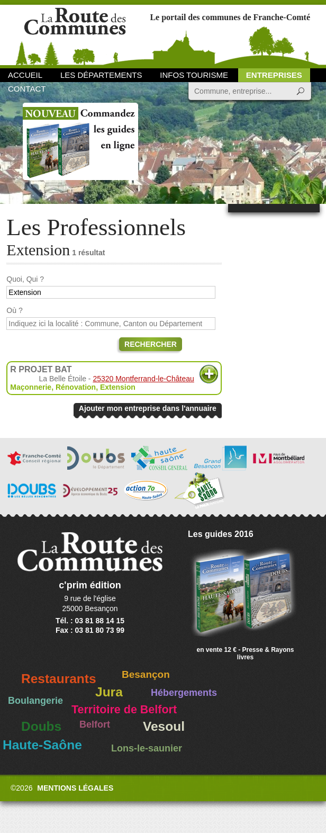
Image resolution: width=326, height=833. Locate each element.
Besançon (146, 674)
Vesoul (164, 726)
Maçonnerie (30, 387)
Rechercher (150, 344)
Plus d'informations (209, 374)
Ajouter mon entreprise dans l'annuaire (147, 408)
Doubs (41, 726)
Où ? (14, 310)
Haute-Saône (42, 745)
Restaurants (58, 678)
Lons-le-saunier (146, 748)
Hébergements (184, 692)
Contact (27, 88)
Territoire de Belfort (124, 709)
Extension (117, 387)
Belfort (94, 724)
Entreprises (274, 74)
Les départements (101, 74)
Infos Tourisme (194, 74)
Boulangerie (35, 700)
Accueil (25, 74)
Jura (109, 692)
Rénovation (76, 387)
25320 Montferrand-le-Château (143, 378)
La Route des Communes (75, 34)
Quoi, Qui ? (25, 279)
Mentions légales (75, 788)
